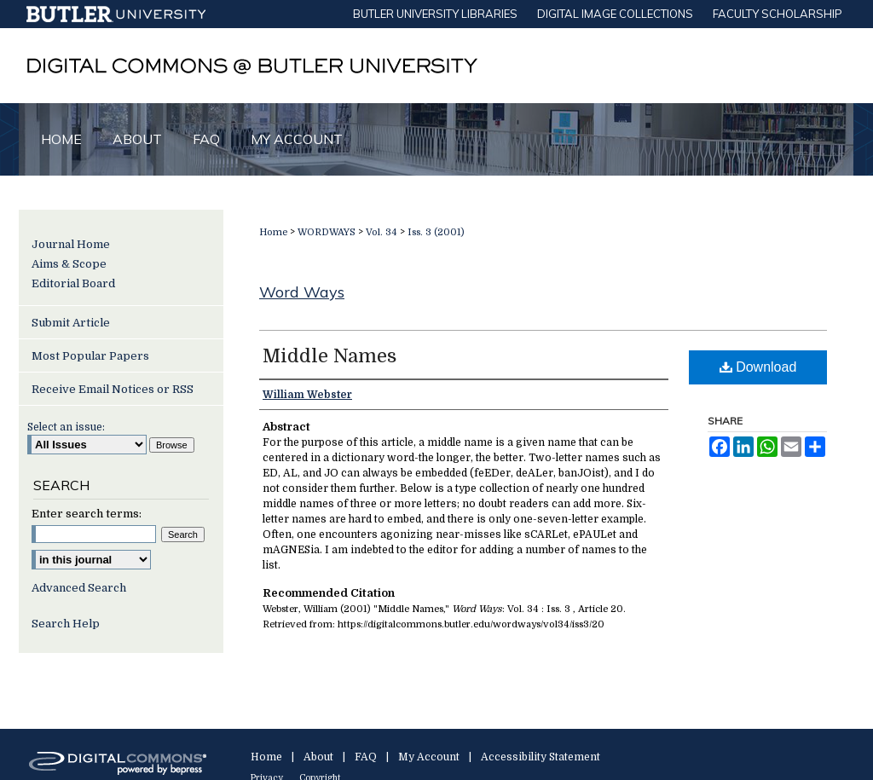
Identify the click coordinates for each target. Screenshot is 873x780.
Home (273, 232)
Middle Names (329, 356)
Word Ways (301, 292)
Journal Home (71, 244)
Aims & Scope (69, 263)
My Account (429, 757)
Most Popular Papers (90, 356)
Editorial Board (73, 283)
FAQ (366, 757)
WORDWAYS (327, 232)
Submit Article (71, 322)
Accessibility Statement (540, 757)
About (318, 757)
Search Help (66, 623)
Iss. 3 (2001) (436, 232)
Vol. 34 (381, 232)
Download (758, 367)
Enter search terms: (87, 513)
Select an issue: (66, 427)
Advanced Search (79, 587)
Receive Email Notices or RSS (113, 389)
